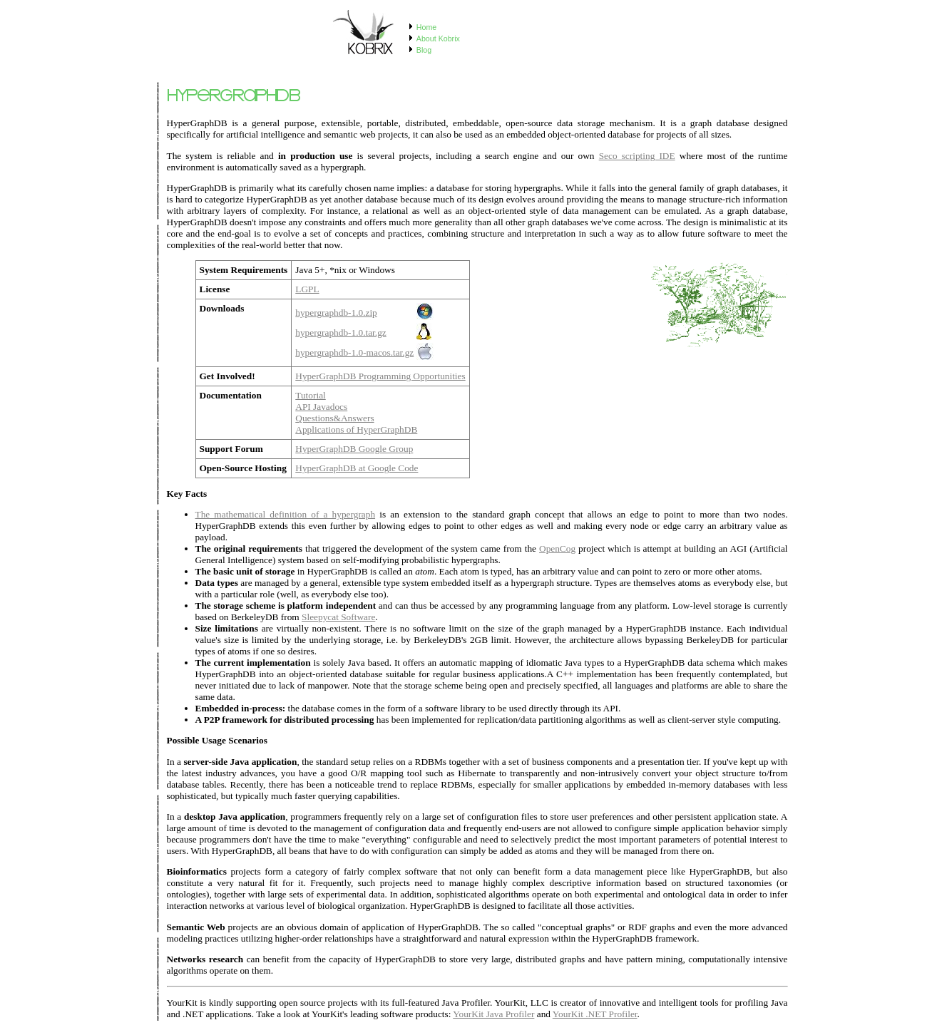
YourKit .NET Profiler (595, 1014)
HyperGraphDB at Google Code (356, 468)
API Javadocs (321, 406)
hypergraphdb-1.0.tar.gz (340, 332)
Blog (423, 50)
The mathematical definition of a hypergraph (285, 514)
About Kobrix (438, 38)
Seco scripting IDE (637, 155)
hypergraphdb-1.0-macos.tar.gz (354, 352)
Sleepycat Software (338, 617)
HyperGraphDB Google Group (354, 448)
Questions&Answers (334, 418)
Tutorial (310, 395)
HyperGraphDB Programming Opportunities (380, 376)
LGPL (307, 289)
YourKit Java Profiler (493, 1014)
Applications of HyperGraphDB (356, 429)
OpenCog (557, 548)
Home (426, 27)
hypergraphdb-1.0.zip (336, 312)
